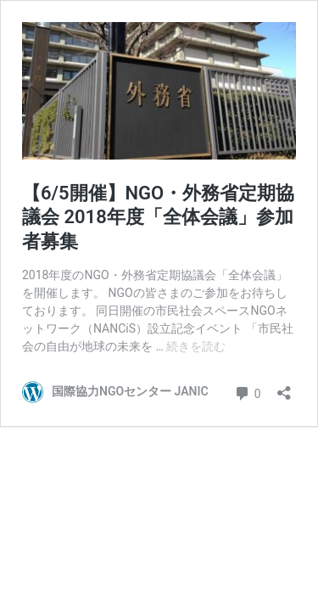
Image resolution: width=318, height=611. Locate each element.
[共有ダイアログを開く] (284, 387)
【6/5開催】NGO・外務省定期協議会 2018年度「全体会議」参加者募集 (158, 217)
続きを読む (196, 346)
